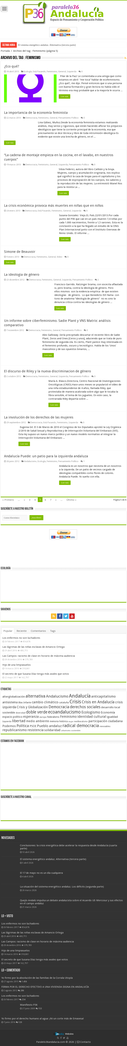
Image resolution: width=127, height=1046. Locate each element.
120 (20, 1022)
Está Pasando (39, 71)
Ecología (28, 71)
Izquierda (71, 71)
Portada (5, 50)
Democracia (31, 117)
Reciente (22, 630)
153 (40, 1008)
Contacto (84, 1041)
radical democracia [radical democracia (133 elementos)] (80, 725)
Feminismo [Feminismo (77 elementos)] (68, 716)
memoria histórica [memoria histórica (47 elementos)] (59, 721)
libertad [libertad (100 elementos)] (18, 720)
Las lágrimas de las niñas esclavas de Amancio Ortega (33, 646)
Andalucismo (30, 461)
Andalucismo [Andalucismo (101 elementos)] (57, 696)
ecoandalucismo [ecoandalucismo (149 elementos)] (64, 711)
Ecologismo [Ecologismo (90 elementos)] (90, 712)
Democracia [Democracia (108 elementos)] (59, 706)
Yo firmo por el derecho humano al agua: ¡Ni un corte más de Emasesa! (42, 1018)
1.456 (24, 981)
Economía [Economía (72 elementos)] (108, 712)
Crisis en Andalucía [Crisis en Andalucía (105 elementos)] (98, 701)
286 (22, 990)
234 (23, 999)
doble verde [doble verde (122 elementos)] (36, 711)
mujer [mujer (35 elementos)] (70, 721)
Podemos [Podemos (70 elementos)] (9, 725)
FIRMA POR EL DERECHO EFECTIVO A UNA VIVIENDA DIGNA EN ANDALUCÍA (45, 986)
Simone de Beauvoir (19, 251)
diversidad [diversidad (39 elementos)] (20, 712)
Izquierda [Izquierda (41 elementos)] (6, 721)
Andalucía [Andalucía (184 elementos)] (80, 695)
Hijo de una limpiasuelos (16, 664)
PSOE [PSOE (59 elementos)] (33, 725)
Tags (53, 630)
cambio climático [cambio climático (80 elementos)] (45, 702)
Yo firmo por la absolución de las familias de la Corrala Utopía (37, 977)
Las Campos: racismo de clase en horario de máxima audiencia (38, 655)
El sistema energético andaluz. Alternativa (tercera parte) (47, 45)
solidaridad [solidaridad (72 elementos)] (52, 729)
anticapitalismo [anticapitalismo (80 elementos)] (103, 696)
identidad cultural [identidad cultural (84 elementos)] (91, 716)
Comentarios (38, 630)
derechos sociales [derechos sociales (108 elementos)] (85, 706)
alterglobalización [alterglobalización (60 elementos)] (13, 696)
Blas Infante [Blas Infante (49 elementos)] (24, 702)
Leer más (65, 96)
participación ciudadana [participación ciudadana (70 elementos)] (105, 720)
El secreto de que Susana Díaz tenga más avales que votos (35, 673)
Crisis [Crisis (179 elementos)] (75, 701)
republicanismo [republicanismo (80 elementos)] (14, 730)
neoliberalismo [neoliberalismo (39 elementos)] (81, 721)
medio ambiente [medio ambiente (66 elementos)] (37, 720)
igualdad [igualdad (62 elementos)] (112, 716)
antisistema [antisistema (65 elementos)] (10, 702)
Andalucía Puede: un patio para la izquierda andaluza (46, 456)
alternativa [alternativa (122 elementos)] (35, 695)
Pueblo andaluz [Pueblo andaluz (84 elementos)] (49, 726)
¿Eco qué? (11, 66)
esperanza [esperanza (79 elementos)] (31, 716)
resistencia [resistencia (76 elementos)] (35, 730)
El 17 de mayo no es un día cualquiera (41, 872)
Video (59, 256)
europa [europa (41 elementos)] (42, 717)
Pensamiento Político (68, 117)
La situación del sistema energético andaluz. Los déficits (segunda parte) (62, 886)
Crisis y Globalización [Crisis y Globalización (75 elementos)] (32, 707)
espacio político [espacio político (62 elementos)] (12, 716)
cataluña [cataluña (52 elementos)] (64, 702)
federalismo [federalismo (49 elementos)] (53, 716)
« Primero (8, 499)
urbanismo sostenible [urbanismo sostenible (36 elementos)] (70, 730)
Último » (71, 499)
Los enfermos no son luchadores (21, 637)
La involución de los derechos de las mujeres (38, 417)
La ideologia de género (21, 274)
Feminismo (52, 71)
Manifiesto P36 (28, 1004)
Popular (7, 630)
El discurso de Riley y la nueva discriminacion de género (47, 371)
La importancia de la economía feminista (36, 112)
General (62, 71)
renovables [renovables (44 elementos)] (105, 726)
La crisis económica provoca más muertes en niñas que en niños (53, 205)
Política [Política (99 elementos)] (23, 725)
